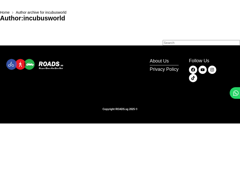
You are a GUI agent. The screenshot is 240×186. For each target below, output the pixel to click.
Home (5, 12)
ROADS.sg (122, 109)
